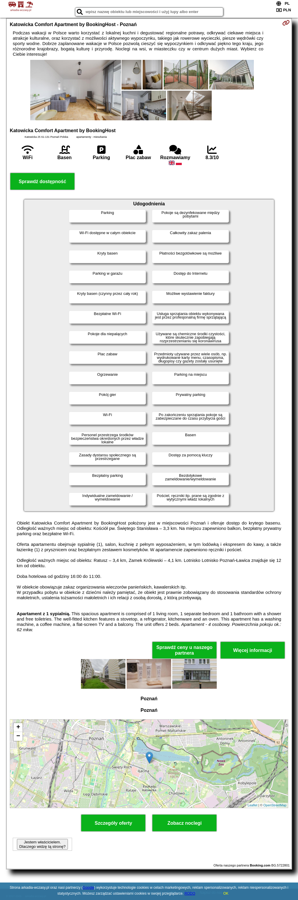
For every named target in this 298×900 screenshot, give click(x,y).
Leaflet (252, 805)
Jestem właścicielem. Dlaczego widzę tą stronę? (42, 844)
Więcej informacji (252, 650)
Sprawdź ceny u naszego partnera (184, 650)
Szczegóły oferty (113, 823)
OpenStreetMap (274, 805)
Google (88, 887)
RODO (189, 893)
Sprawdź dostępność (42, 181)
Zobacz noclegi (185, 823)
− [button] (18, 736)
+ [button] (18, 727)
